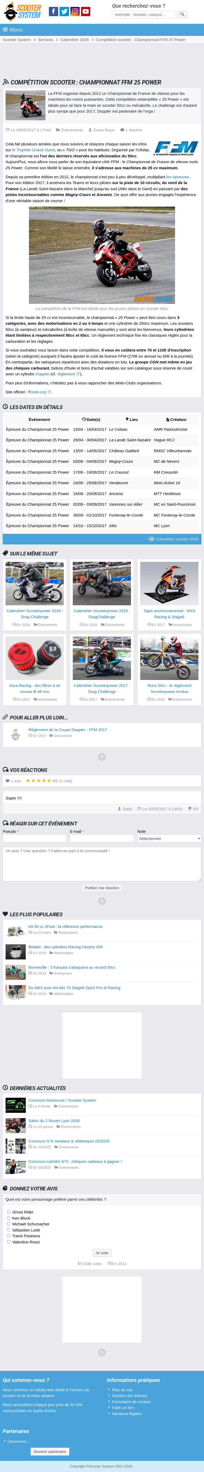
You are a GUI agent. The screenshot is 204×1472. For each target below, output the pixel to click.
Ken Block (20, 1218)
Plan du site (122, 1389)
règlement (66, 374)
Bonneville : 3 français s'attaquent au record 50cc (71, 967)
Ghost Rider (22, 1212)
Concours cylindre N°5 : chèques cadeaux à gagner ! (75, 1161)
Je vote (102, 1253)
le (33, 150)
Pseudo (11, 831)
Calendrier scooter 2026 (173, 539)
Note (141, 831)
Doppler (43, 374)
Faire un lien (123, 1407)
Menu (13, 30)
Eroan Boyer (101, 130)
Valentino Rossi (25, 1242)
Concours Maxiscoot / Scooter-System (62, 1100)
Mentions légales (127, 1413)
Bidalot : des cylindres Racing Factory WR (65, 947)
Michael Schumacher (30, 1224)
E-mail (77, 831)
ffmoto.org (37, 392)
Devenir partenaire (49, 1451)
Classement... (18, 1441)
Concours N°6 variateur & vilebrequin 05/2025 (68, 1141)
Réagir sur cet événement (43, 823)
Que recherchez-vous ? (138, 6)
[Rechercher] (182, 15)
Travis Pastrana (25, 1236)
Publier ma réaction (102, 888)
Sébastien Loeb (25, 1230)
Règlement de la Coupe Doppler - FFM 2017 (67, 729)
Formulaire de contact (131, 1401)
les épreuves (178, 177)
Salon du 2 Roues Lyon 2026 (54, 1120)
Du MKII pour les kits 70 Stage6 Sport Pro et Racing (74, 987)
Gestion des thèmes (129, 1395)
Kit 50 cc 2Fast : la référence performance (65, 926)
